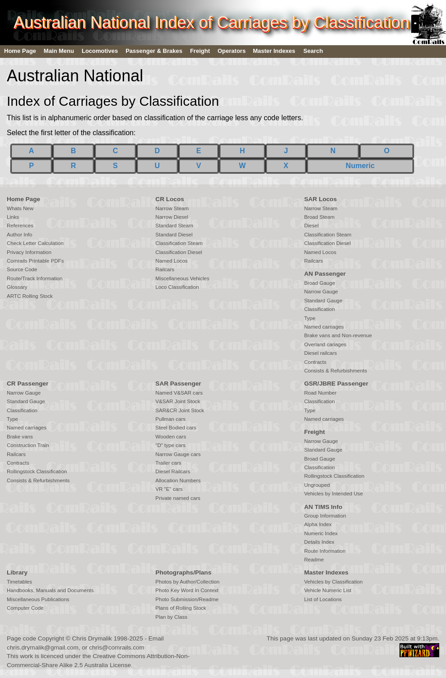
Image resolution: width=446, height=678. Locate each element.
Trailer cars (168, 463)
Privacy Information (29, 252)
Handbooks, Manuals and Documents (50, 590)
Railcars (164, 269)
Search (313, 50)
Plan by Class (171, 617)
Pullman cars (170, 419)
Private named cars (177, 498)
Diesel (311, 225)
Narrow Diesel (171, 217)
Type (310, 318)
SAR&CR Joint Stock (179, 410)
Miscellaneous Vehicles (182, 278)
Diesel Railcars (172, 471)
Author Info (20, 234)
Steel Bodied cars (175, 427)
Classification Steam (179, 243)
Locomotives (100, 50)
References (20, 225)
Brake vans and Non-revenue (338, 335)
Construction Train (28, 445)
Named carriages (324, 327)
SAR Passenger (178, 383)
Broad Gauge (319, 283)
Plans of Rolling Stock (180, 608)
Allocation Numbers (177, 480)
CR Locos (169, 199)
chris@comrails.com (116, 647)
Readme (314, 559)
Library (17, 572)
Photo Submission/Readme (186, 599)
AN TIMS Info (323, 507)
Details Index (319, 542)
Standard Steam (174, 225)
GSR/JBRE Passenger (336, 383)
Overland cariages (325, 344)
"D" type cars (170, 445)
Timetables (19, 581)
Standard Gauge (323, 300)
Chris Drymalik (92, 638)
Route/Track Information (34, 278)
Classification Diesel (178, 252)
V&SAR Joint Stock (177, 401)
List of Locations (323, 599)
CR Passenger (27, 383)
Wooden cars (170, 436)
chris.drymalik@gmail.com (43, 647)
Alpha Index (318, 524)
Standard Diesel (173, 234)
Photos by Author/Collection (187, 581)
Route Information (325, 551)
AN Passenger (325, 273)
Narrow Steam (172, 208)
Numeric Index (321, 533)
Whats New (20, 208)
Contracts (315, 362)
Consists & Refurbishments (335, 370)
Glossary (17, 287)
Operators (232, 50)
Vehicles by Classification (333, 581)
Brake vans (20, 436)
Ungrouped (317, 485)
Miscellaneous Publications (38, 599)
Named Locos (171, 261)
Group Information (325, 515)
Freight (200, 50)
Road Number (320, 393)
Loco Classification (177, 287)
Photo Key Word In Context (186, 590)
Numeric (360, 166)
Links (13, 217)
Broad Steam (319, 217)
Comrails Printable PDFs (35, 261)
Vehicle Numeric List (328, 590)
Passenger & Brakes (153, 50)
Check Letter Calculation (35, 243)
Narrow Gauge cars (177, 454)
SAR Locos (320, 199)
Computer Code (25, 608)
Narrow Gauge (321, 291)
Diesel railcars (320, 353)
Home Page (20, 50)
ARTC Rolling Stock (30, 296)
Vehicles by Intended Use (333, 493)
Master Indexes (274, 50)
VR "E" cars (168, 489)
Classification (319, 309)
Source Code (22, 269)
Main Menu (59, 50)
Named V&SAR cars (179, 393)
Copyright (51, 638)
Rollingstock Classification (37, 471)
